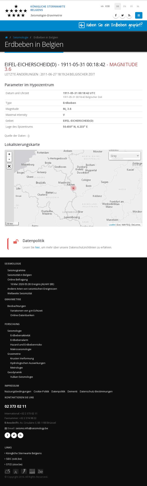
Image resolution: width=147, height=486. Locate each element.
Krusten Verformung (22, 358)
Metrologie (16, 367)
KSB (105, 6)
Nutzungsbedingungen (18, 391)
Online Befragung (17, 279)
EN (124, 6)
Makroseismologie (20, 349)
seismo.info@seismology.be (32, 428)
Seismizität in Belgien (19, 275)
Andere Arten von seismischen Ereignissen (32, 288)
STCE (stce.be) (14, 464)
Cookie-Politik (41, 391)
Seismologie (20, 37)
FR (131, 6)
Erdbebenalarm (19, 340)
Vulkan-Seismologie (21, 377)
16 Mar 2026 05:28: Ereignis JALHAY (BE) (32, 284)
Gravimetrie (14, 353)
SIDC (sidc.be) (14, 458)
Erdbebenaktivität (20, 335)
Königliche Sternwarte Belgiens (24, 453)
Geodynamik (14, 372)
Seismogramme (16, 270)
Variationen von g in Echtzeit (26, 310)
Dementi (72, 391)
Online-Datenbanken (22, 315)
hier (37, 247)
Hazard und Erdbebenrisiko (26, 344)
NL (138, 6)
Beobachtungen (16, 306)
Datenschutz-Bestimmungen (96, 391)
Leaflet (112, 225)
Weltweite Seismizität (19, 293)
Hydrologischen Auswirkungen (27, 363)
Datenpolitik (58, 391)
